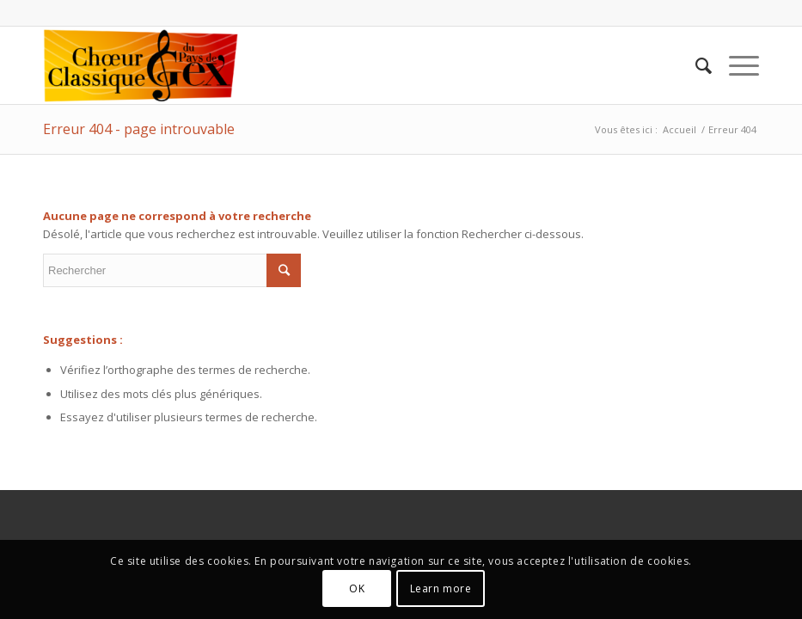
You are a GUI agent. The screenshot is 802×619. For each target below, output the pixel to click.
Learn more (441, 588)
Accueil (679, 129)
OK (356, 588)
